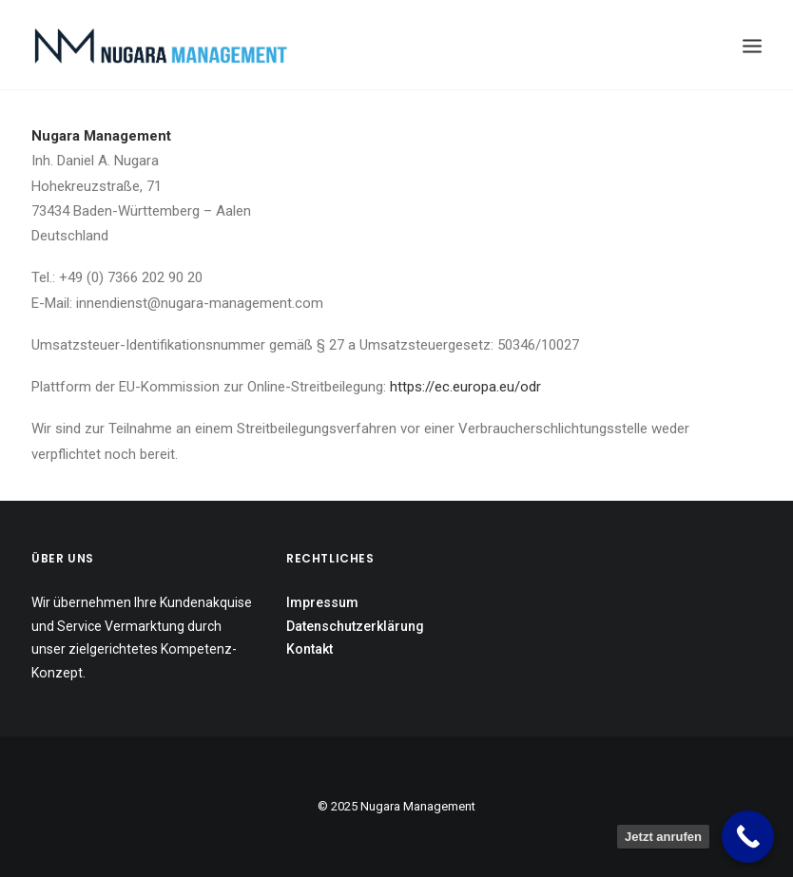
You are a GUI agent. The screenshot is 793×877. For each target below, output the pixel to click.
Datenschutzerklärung (355, 626)
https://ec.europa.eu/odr (465, 386)
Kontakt (309, 649)
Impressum (322, 602)
